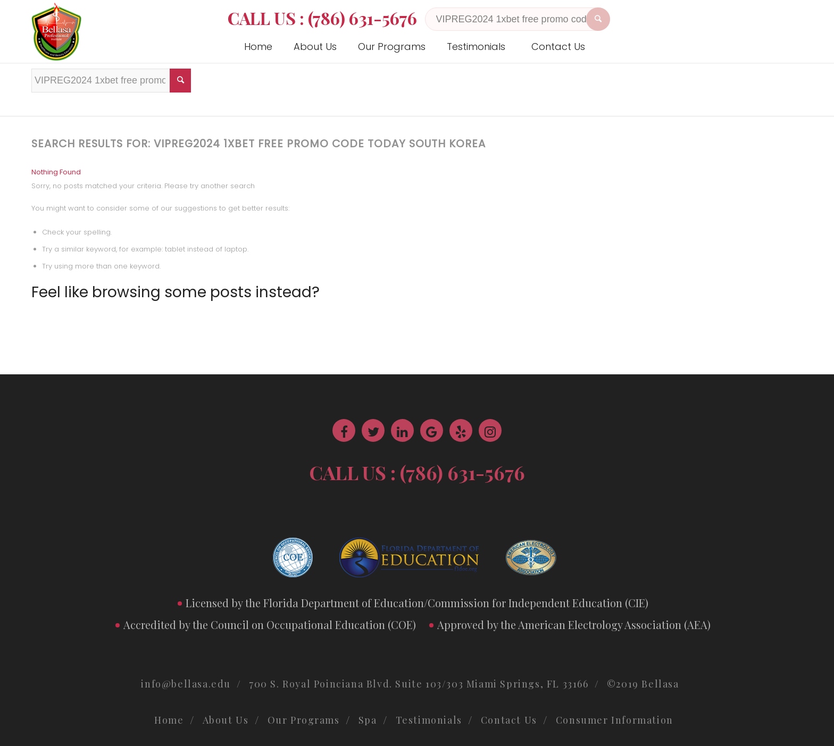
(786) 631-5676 (362, 17)
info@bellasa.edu (186, 683)
